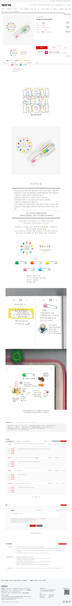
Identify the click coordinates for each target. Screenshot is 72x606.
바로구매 (41, 47)
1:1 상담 (29, 518)
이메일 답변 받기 (39, 510)
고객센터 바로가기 (42, 588)
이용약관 (11, 580)
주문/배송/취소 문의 (43, 518)
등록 (32, 525)
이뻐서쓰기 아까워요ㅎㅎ (18, 470)
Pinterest (70, 56)
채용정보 (7, 580)
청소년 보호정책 (24, 580)
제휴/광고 (36, 580)
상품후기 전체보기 (56, 441)
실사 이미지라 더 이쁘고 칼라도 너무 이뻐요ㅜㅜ (22, 483)
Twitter (66, 56)
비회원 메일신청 (51, 596)
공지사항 (40, 580)
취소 (39, 525)
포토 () (18, 441)
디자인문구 (6, 11)
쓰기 (67, 32)
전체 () (9, 441)
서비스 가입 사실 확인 (25, 592)
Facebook (68, 56)
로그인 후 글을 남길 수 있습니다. (35, 515)
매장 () (27, 441)
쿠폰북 (50, 597)
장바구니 (54, 47)
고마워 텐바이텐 (42, 597)
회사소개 (2, 580)
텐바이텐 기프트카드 (43, 594)
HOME (2, 11)
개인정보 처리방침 (17, 580)
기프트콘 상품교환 (51, 594)
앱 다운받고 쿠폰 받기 (66, 588)
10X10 (6, 5)
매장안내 (44, 580)
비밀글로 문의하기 (59, 510)
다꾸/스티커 (11, 11)
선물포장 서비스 (42, 596)
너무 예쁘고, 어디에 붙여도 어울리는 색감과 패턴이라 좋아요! (25, 457)
